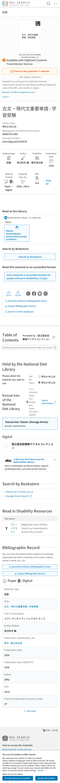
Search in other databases (19, 311)
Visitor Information (49, 402)
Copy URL (18, 293)
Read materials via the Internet (16, 749)
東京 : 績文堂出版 (13, 643)
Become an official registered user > (19, 92)
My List (8, 293)
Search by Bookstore (30, 256)
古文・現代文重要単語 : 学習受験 (21, 606)
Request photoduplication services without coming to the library (16, 233)
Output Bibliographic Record (20, 306)
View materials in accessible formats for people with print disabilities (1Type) (28, 276)
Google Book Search (19, 496)
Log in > (6, 96)
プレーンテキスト (14, 528)
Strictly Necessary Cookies (18, 778)
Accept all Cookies (46, 778)
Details (40, 770)
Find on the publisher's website (29, 71)
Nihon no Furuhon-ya (19, 491)
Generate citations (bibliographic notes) (26, 300)
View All (48, 182)
